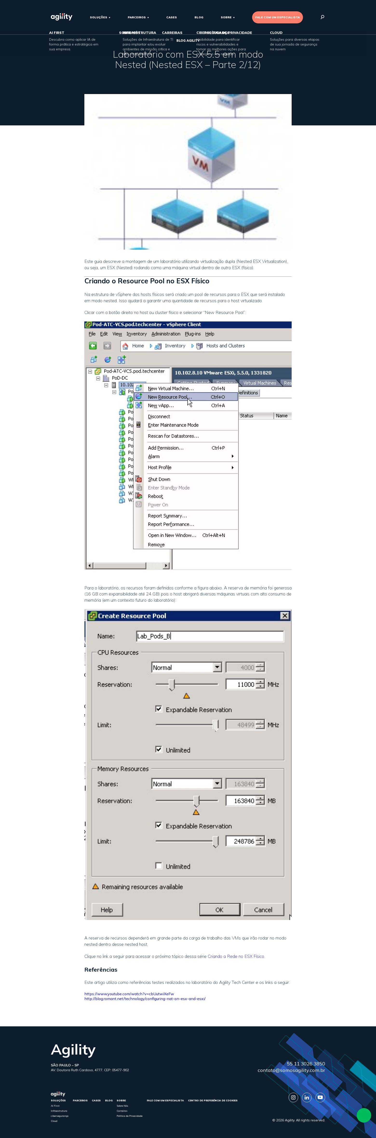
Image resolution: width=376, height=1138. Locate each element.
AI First (55, 1105)
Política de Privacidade (129, 1116)
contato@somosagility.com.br (291, 1070)
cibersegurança (59, 1116)
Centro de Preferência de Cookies (213, 1100)
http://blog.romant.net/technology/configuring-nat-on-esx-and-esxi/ (145, 998)
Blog (199, 17)
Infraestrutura (59, 1110)
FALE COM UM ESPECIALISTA (277, 17)
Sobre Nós (122, 1105)
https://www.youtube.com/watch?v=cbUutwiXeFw (129, 993)
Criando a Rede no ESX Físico (236, 956)
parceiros (137, 17)
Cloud (54, 1121)
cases (171, 17)
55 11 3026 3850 (306, 1064)
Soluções (98, 17)
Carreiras (122, 1110)
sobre (226, 17)
